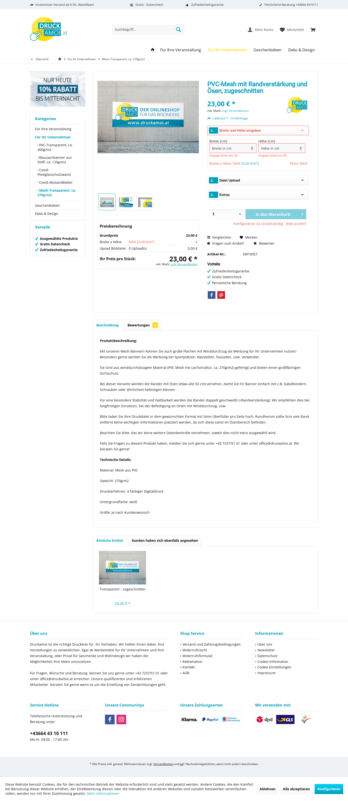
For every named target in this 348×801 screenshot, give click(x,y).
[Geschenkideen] (267, 50)
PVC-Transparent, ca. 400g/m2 (55, 147)
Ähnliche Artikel (109, 540)
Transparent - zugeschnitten (123, 589)
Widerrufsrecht (195, 650)
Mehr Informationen (103, 793)
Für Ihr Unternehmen (53, 137)
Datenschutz (267, 656)
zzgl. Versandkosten (184, 264)
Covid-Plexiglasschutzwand (54, 172)
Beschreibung (107, 325)
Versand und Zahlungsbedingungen (212, 644)
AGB (186, 673)
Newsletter (266, 650)
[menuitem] (313, 29)
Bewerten (264, 243)
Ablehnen (267, 789)
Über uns (264, 644)
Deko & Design (46, 213)
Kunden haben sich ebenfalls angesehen (165, 540)
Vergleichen (219, 237)
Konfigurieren (328, 789)
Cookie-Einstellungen (274, 667)
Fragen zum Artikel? (225, 243)
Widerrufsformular (198, 656)
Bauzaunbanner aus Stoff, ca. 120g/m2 (54, 159)
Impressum (266, 673)
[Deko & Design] (301, 50)
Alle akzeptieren (296, 789)
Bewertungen (143, 325)
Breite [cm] (232, 146)
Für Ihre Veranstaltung (53, 129)
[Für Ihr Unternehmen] (227, 50)
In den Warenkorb (279, 213)
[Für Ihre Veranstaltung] (180, 50)
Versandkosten (163, 764)
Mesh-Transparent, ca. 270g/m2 (56, 192)
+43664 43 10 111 (49, 733)
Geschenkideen (47, 205)
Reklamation (192, 661)
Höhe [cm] (281, 146)
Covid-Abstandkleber (55, 182)
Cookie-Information (272, 661)
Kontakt (189, 667)
